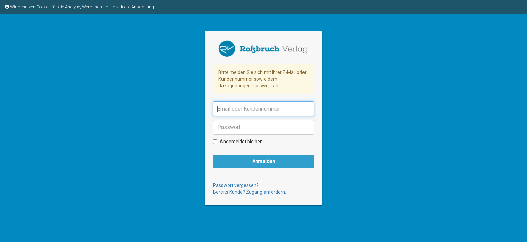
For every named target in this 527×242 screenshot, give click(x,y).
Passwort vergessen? (236, 185)
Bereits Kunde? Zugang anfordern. (249, 192)
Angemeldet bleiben (238, 141)
